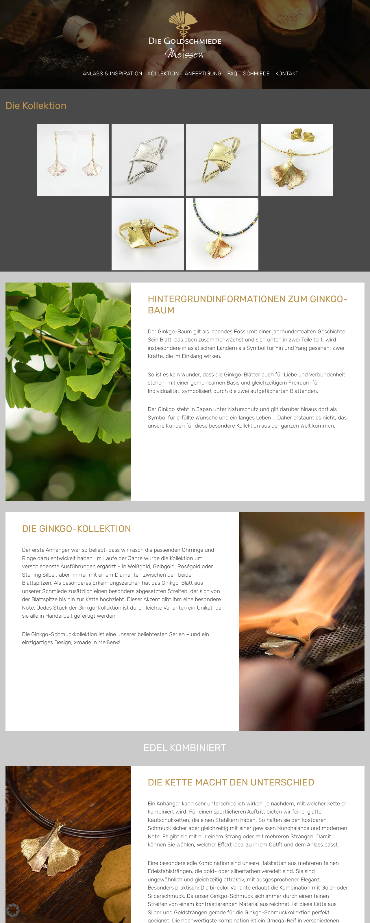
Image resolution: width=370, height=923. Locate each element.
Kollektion (163, 73)
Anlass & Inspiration (112, 73)
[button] (12, 910)
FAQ (232, 73)
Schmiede (256, 73)
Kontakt (287, 73)
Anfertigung (203, 73)
